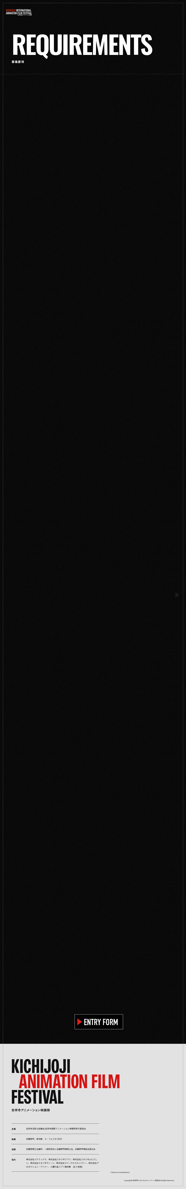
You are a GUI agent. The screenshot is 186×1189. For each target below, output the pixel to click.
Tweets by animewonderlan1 (120, 1172)
